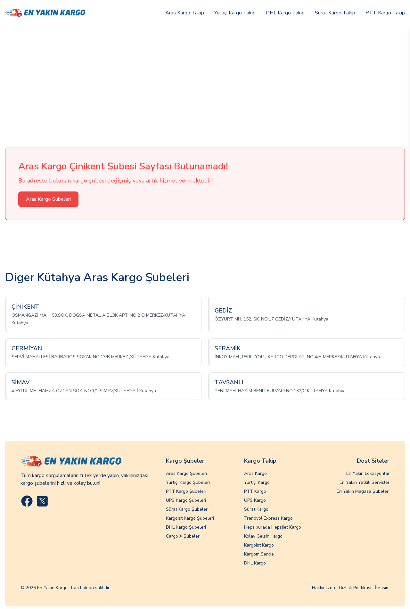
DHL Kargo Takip (285, 12)
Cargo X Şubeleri (183, 536)
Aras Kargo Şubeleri (186, 473)
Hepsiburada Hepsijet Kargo (272, 527)
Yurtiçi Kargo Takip (235, 12)
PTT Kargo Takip (385, 12)
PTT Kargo (255, 491)
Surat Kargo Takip (335, 12)
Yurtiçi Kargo (257, 482)
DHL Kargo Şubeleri (186, 527)
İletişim (382, 588)
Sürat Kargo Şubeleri (187, 509)
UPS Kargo (255, 500)
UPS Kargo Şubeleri (186, 500)
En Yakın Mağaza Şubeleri (363, 491)
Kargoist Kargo (259, 545)
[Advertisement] (205, 74)
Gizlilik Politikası (355, 588)
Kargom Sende (259, 554)
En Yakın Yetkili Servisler (365, 482)
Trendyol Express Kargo (268, 518)
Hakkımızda (323, 588)
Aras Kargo (255, 473)
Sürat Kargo (256, 509)
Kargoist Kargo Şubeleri (190, 518)
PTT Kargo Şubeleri (186, 491)
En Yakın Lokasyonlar (368, 473)
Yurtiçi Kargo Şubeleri (188, 482)
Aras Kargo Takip (184, 12)
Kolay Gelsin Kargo (263, 536)
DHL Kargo (255, 563)
